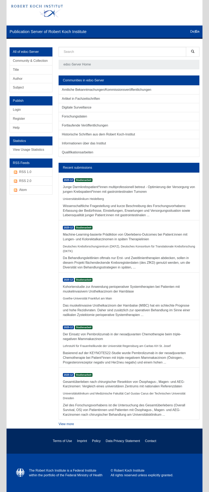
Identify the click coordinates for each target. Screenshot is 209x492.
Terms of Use (62, 441)
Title (16, 69)
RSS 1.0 (22, 172)
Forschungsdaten (74, 116)
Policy (96, 441)
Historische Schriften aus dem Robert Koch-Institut (98, 134)
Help (16, 127)
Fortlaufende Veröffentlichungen (85, 125)
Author (17, 78)
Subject (18, 87)
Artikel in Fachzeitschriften (81, 98)
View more (66, 424)
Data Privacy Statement (123, 441)
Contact (150, 441)
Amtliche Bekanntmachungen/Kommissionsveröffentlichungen (106, 89)
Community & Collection (30, 60)
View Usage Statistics (28, 149)
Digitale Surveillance (76, 107)
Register (19, 118)
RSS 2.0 (22, 181)
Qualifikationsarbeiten (77, 152)
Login (17, 109)
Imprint (82, 441)
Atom (20, 190)
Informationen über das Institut (84, 143)
